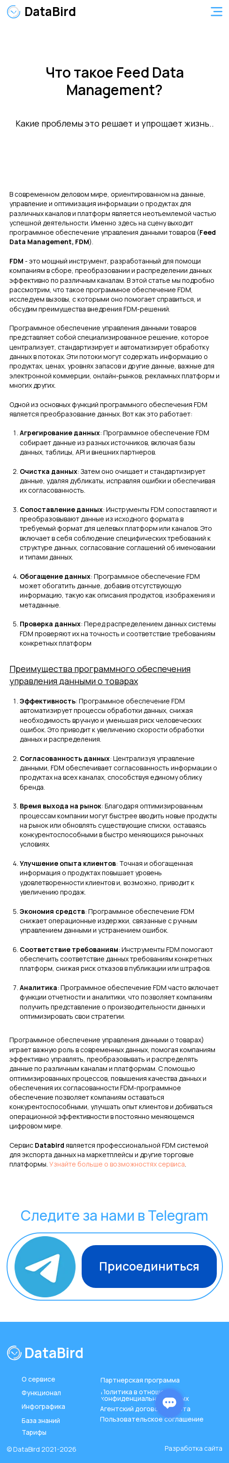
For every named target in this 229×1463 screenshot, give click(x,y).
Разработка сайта (193, 1448)
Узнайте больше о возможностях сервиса (117, 1163)
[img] (14, 12)
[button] (216, 11)
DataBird (50, 11)
